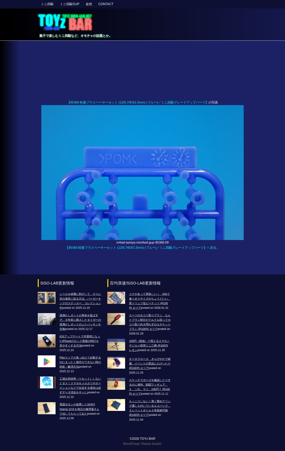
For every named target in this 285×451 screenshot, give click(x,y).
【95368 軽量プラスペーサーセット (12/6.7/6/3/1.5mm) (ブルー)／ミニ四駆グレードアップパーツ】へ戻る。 (142, 247)
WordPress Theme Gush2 (142, 443)
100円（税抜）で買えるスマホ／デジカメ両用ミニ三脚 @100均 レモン (149, 345)
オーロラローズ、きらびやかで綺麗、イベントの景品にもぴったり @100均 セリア (150, 363)
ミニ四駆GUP (69, 4)
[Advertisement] (142, 70)
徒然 (89, 4)
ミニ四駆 (47, 4)
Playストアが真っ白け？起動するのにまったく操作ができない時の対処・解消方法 (80, 362)
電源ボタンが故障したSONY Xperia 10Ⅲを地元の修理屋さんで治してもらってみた (79, 409)
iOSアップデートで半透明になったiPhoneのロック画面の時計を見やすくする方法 (79, 341)
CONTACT (105, 4)
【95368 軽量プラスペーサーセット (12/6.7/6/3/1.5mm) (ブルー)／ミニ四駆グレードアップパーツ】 (138, 102)
